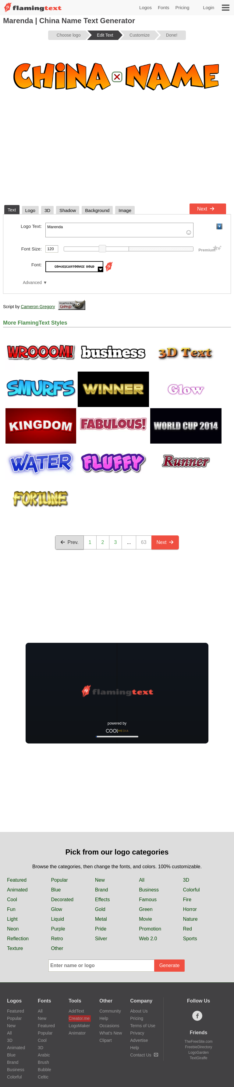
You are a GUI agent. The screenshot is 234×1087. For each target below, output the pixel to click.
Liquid (57, 919)
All (141, 880)
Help (103, 1018)
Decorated (62, 899)
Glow (56, 909)
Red (187, 928)
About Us (139, 1011)
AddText (76, 1011)
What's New (110, 1033)
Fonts (163, 7)
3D (186, 880)
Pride (100, 928)
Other (57, 948)
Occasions (109, 1025)
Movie (145, 919)
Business (149, 889)
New (100, 880)
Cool (12, 899)
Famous (148, 899)
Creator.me (79, 1018)
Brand (101, 889)
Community (110, 1011)
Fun (11, 909)
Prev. (69, 542)
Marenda (119, 230)
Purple (58, 928)
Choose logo (69, 35)
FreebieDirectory (198, 1047)
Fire (187, 899)
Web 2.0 (148, 938)
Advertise (139, 1040)
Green (145, 909)
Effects (102, 899)
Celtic (43, 1076)
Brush (43, 1062)
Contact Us (144, 1055)
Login (208, 7)
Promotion (150, 928)
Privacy (137, 1033)
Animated (17, 889)
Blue (56, 889)
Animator (77, 1033)
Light (12, 919)
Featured (17, 880)
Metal (101, 919)
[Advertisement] (117, 155)
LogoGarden (198, 1052)
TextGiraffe (198, 1058)
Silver (101, 938)
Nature (190, 919)
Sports (190, 938)
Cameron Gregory (38, 306)
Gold (100, 909)
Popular (59, 880)
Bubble (44, 1069)
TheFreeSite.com (199, 1041)
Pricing (182, 7)
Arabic (44, 1055)
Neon (13, 928)
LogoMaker (79, 1025)
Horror (190, 909)
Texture (15, 948)
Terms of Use (142, 1025)
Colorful (191, 889)
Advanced (32, 282)
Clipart (105, 1040)
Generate (169, 965)
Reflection (18, 938)
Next (205, 208)
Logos (145, 7)
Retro (57, 938)
